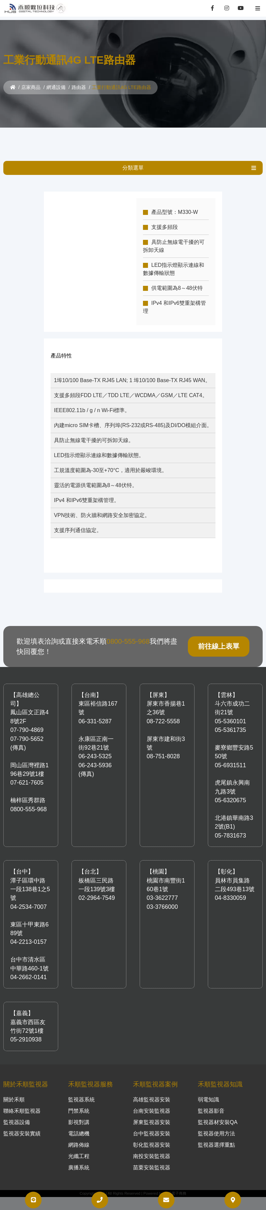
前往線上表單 (218, 639)
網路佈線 (78, 1138)
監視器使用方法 (216, 1126)
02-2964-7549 (96, 891)
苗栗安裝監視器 (151, 1160)
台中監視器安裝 (151, 1126)
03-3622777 (162, 891)
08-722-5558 (163, 714)
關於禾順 (14, 1092)
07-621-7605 (27, 775)
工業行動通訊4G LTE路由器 (121, 87)
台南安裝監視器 (151, 1104)
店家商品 (31, 87)
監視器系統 (81, 1092)
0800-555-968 (128, 634)
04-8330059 (230, 891)
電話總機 (78, 1126)
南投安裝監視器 (151, 1149)
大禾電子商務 (175, 1186)
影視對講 (78, 1115)
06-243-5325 (95, 749)
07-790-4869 (27, 723)
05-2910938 (26, 1032)
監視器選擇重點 (216, 1138)
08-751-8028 (163, 749)
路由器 (78, 87)
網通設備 (56, 87)
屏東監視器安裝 (151, 1115)
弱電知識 (208, 1092)
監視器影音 (211, 1104)
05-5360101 (230, 714)
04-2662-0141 (28, 970)
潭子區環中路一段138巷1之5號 (30, 882)
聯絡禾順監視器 (22, 1104)
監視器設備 (16, 1115)
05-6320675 (230, 793)
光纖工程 (78, 1149)
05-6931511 (230, 758)
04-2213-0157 (28, 934)
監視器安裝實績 (22, 1126)
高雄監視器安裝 (151, 1092)
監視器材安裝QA (217, 1115)
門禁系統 (78, 1104)
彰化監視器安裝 (151, 1138)
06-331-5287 (95, 714)
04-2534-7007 (28, 900)
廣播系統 (78, 1160)
